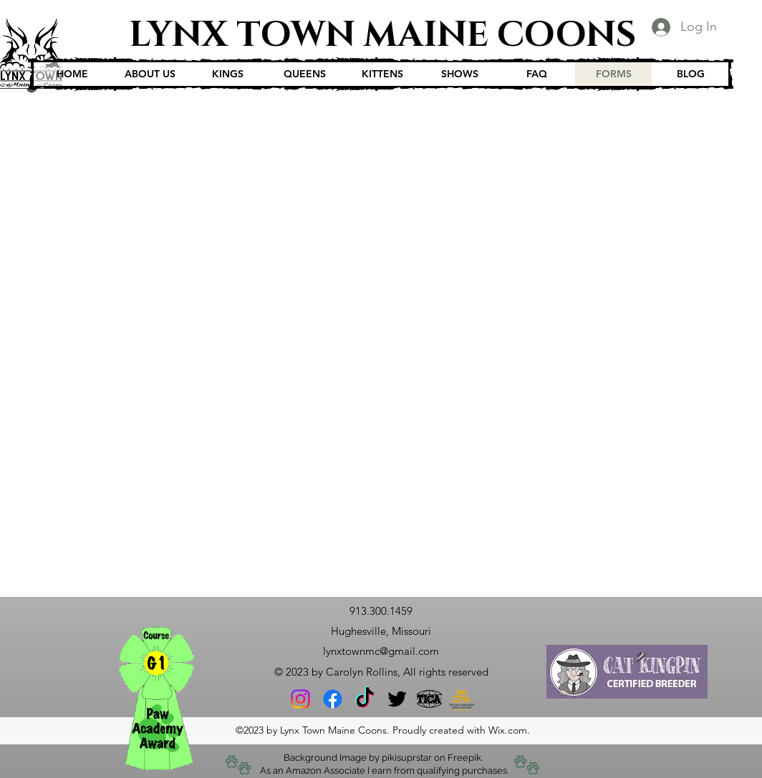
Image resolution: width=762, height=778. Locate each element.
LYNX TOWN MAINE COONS (382, 35)
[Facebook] (332, 698)
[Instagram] (300, 698)
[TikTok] (364, 698)
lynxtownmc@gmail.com (381, 651)
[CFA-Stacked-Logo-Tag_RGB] (461, 698)
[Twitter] (397, 698)
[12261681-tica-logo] (429, 698)
